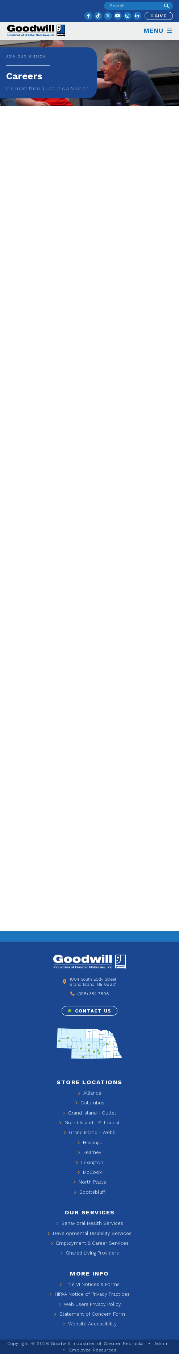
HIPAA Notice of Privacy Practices (89, 1294)
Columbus (89, 1102)
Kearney (89, 1152)
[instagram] (128, 16)
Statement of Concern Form (89, 1314)
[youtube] (118, 16)
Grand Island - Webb (89, 1132)
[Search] (166, 6)
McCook (90, 1172)
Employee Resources (92, 1350)
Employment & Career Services (90, 1243)
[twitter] (108, 16)
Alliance (89, 1093)
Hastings (90, 1142)
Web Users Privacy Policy (89, 1304)
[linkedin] (137, 16)
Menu (158, 30)
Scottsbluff (89, 1192)
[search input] (132, 5)
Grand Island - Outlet (89, 1113)
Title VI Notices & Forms (89, 1284)
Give (159, 15)
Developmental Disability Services (89, 1233)
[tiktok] (98, 16)
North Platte (89, 1182)
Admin (161, 1343)
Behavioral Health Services (89, 1223)
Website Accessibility (90, 1324)
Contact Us (89, 1011)
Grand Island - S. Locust (89, 1122)
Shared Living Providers (90, 1253)
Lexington (89, 1162)
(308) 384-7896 (89, 993)
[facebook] (88, 16)
